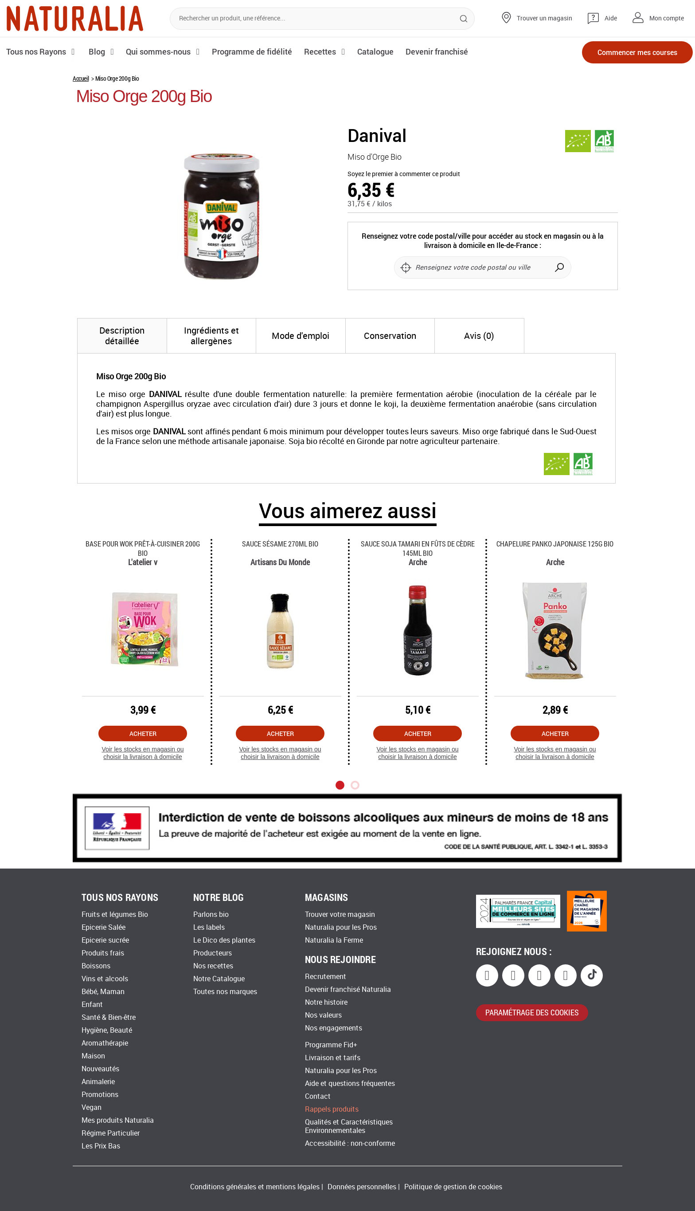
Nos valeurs (323, 1015)
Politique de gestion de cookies (453, 1187)
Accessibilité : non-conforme (350, 1143)
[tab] (122, 336)
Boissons (96, 966)
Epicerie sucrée (105, 940)
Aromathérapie (105, 1043)
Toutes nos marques (225, 991)
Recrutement (325, 976)
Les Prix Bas (101, 1146)
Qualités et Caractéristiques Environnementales (349, 1126)
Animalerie (98, 1081)
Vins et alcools (105, 979)
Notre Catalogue (219, 979)
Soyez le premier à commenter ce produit (404, 174)
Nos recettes (213, 966)
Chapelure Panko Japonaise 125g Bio (554, 543)
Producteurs (212, 953)
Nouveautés (100, 1069)
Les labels (209, 927)
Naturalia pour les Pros (341, 927)
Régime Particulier (111, 1133)
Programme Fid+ (331, 1045)
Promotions (100, 1094)
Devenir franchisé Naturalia (348, 989)
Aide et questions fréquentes (350, 1083)
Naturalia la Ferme (334, 940)
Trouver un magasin (544, 18)
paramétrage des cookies (532, 1012)
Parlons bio (211, 914)
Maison (93, 1056)
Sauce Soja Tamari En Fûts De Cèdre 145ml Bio (418, 548)
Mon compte (666, 18)
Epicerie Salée (103, 927)
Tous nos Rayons (36, 51)
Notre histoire (326, 1002)
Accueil (81, 78)
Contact (318, 1096)
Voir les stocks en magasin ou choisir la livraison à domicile (143, 753)
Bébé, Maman (103, 991)
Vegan (92, 1107)
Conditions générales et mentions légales (255, 1187)
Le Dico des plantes (224, 940)
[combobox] (322, 19)
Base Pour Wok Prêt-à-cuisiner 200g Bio (143, 548)
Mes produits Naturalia (118, 1120)
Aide (611, 18)
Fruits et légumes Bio (115, 914)
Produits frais (103, 953)
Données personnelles (362, 1187)
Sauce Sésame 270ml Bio (280, 543)
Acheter (142, 733)
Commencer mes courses (637, 52)
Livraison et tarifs (332, 1058)
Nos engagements (333, 1028)
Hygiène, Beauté (107, 1030)
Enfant (92, 1004)
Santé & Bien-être (109, 1017)
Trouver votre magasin (340, 914)
